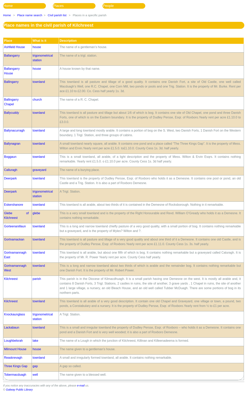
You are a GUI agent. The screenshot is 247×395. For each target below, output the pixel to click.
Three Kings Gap (15, 366)
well (35, 374)
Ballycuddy (11, 112)
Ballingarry (11, 81)
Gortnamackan (14, 239)
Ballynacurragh (14, 130)
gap (35, 366)
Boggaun (10, 156)
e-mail (81, 385)
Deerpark (10, 178)
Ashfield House (14, 47)
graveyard (39, 170)
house (37, 47)
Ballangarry (12, 55)
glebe (36, 213)
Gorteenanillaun (15, 226)
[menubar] (77, 6)
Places (58, 6)
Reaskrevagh (13, 357)
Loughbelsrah (13, 340)
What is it (39, 40)
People (108, 6)
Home (8, 6)
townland (39, 81)
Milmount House (15, 349)
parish (37, 278)
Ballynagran (12, 143)
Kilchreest (11, 278)
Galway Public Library (19, 389)
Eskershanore (13, 204)
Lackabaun (11, 327)
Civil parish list (57, 15)
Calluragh (10, 170)
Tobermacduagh (15, 374)
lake (35, 340)
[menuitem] (28, 6)
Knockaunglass (14, 314)
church (37, 99)
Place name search (29, 15)
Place (8, 40)
